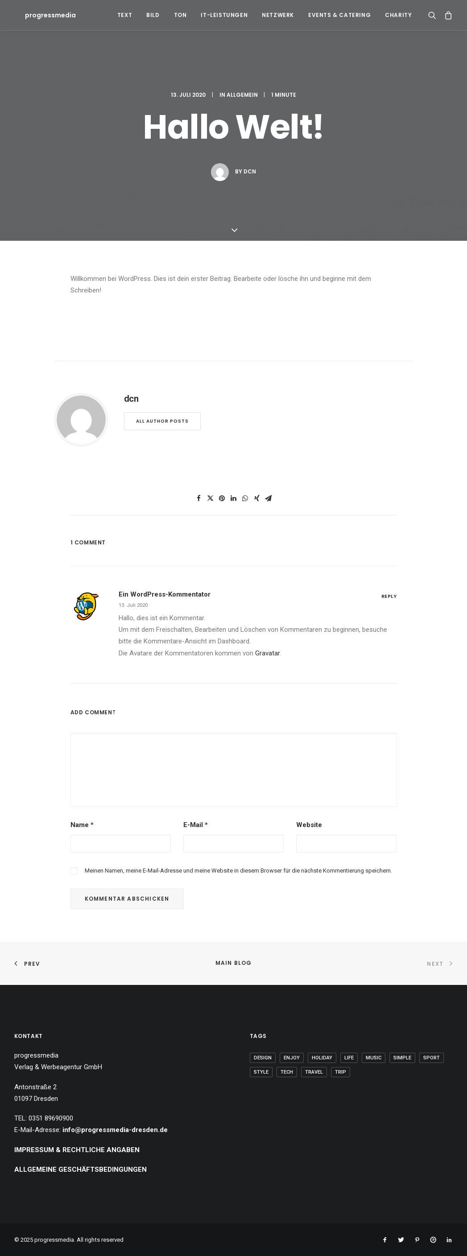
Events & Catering (339, 15)
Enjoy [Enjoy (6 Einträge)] (292, 1058)
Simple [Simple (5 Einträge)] (402, 1058)
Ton (180, 15)
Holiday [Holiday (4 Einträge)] (322, 1058)
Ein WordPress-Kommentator (165, 594)
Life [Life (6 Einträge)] (349, 1058)
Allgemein (242, 95)
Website (309, 825)
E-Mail (195, 825)
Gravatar (267, 653)
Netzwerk (278, 15)
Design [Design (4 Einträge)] (263, 1058)
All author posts (162, 421)
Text (124, 15)
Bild (152, 15)
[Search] (434, 15)
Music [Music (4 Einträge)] (373, 1058)
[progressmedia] (39, 15)
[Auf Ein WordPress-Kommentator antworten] (389, 595)
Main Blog (233, 963)
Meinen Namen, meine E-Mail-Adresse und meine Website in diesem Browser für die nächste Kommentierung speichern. (238, 870)
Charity (398, 15)
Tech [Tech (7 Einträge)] (287, 1072)
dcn (250, 171)
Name (82, 825)
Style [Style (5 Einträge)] (261, 1072)
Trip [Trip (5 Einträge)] (340, 1072)
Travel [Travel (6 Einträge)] (314, 1072)
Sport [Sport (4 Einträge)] (431, 1058)
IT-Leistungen (224, 15)
